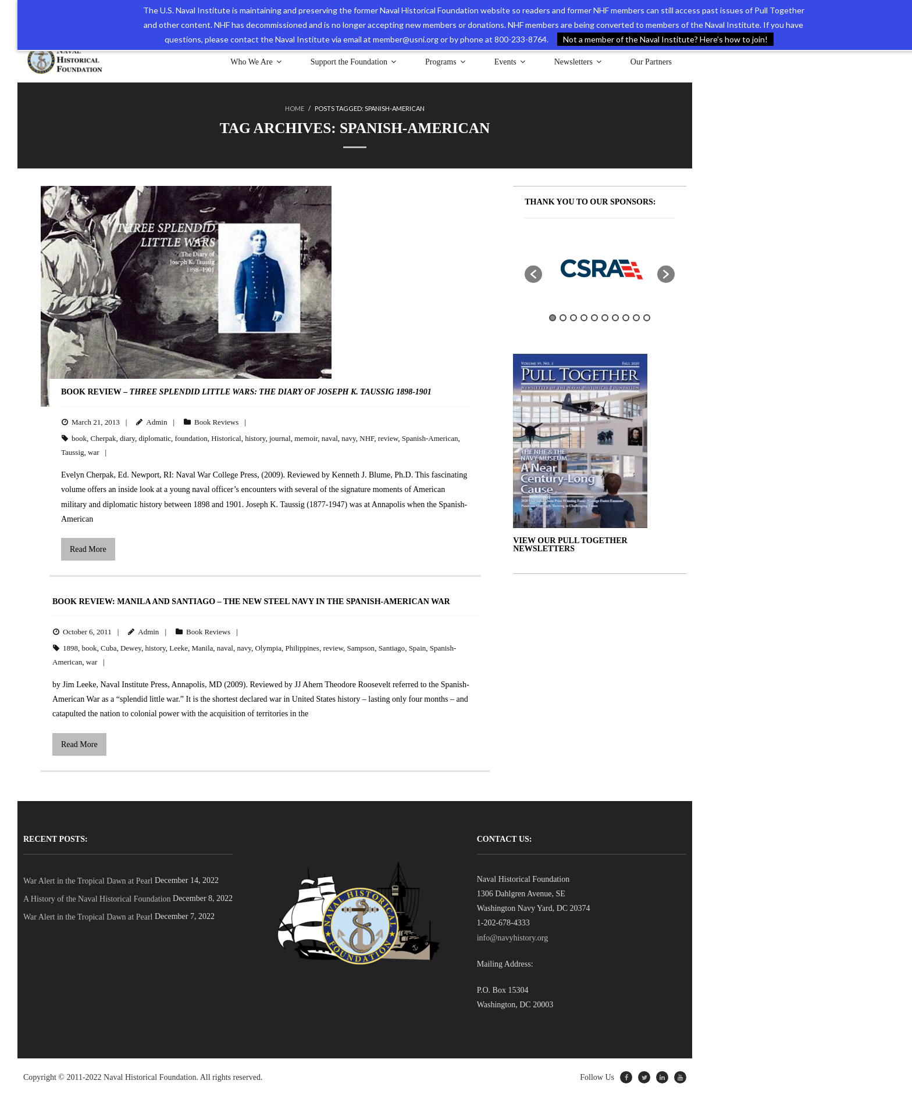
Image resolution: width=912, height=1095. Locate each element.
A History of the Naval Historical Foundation (97, 897)
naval (330, 437)
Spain (417, 646)
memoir (306, 437)
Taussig (72, 451)
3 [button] (573, 316)
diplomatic (154, 437)
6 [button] (604, 316)
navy (348, 437)
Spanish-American (430, 437)
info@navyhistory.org (512, 936)
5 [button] (594, 316)
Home (294, 108)
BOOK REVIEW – (246, 390)
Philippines (302, 646)
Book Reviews (216, 421)
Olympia (268, 646)
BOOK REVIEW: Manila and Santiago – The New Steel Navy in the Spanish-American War (251, 600)
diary (127, 437)
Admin (156, 421)
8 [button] (625, 316)
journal (280, 437)
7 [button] (615, 316)
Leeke (178, 646)
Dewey (130, 646)
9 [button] (636, 316)
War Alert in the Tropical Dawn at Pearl (87, 879)
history (255, 437)
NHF (366, 437)
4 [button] (583, 316)
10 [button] (646, 316)
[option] (599, 267)
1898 (70, 646)
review (388, 437)
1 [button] (552, 316)
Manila (202, 646)
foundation (191, 437)
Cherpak (103, 437)
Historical (226, 437)
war (93, 451)
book (79, 437)
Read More (88, 548)
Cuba (108, 646)
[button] (533, 273)
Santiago (392, 646)
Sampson (361, 646)
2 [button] (563, 316)
